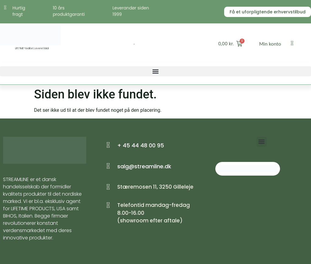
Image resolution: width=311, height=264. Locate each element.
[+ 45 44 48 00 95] (108, 145)
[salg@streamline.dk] (108, 166)
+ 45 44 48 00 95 (140, 145)
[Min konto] (292, 43)
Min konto (270, 43)
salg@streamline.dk (144, 166)
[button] (155, 71)
